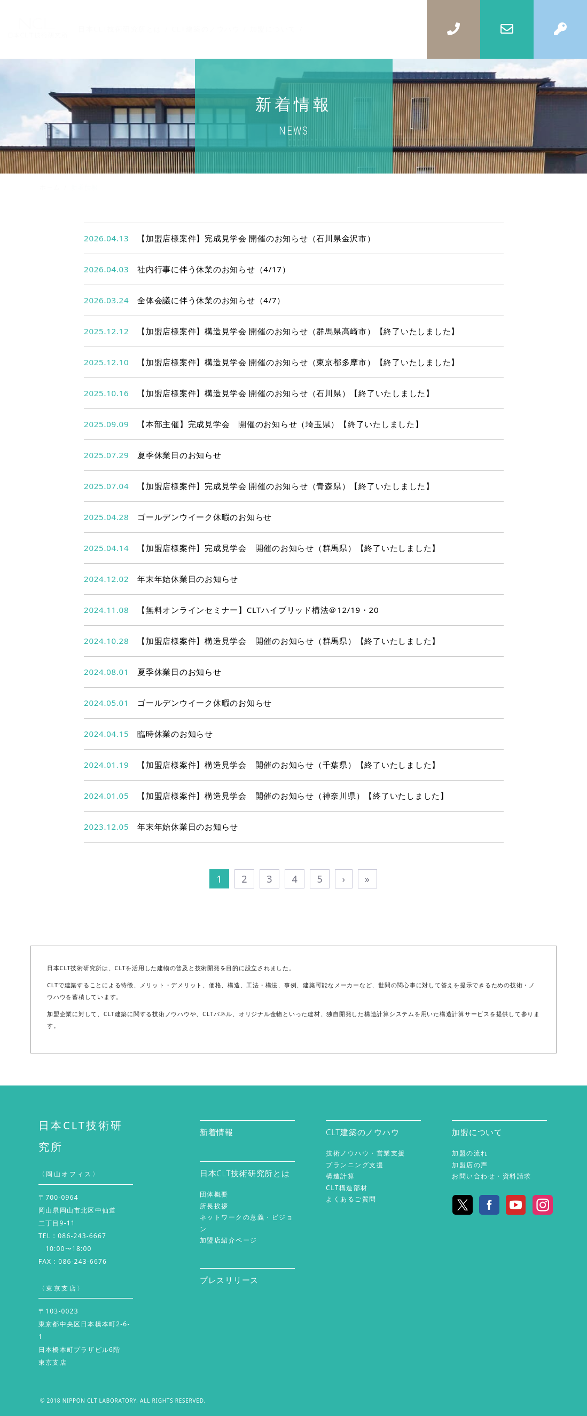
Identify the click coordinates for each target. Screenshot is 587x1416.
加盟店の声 (470, 1164)
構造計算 (340, 1176)
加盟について (477, 1132)
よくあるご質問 (351, 1198)
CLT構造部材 (347, 1187)
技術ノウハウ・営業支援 (365, 1153)
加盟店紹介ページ (228, 1240)
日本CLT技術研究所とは (245, 1173)
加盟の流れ (470, 1153)
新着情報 (216, 1132)
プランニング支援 (354, 1164)
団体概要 (214, 1194)
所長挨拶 (214, 1205)
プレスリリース (229, 1280)
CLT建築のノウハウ (362, 1132)
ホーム (50, 187)
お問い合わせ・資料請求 (491, 1176)
